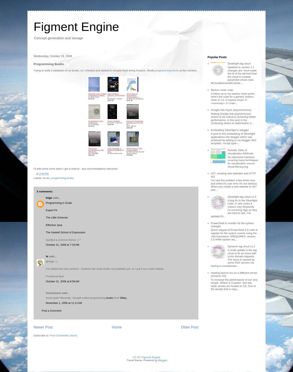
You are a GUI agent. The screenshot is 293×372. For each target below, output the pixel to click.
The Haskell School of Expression (65, 232)
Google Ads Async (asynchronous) (231, 109)
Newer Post (43, 327)
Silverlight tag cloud (238, 63)
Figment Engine (76, 27)
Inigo (49, 197)
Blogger (162, 360)
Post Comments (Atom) (63, 335)
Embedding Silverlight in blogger (230, 130)
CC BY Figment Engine (146, 357)
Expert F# (51, 210)
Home (117, 327)
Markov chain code (222, 90)
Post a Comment (51, 310)
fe (47, 256)
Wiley (123, 297)
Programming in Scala (59, 202)
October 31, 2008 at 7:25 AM (62, 244)
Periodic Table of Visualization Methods (240, 152)
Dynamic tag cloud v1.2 (241, 246)
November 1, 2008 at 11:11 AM (64, 302)
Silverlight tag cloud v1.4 (241, 196)
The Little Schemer (57, 217)
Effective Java (54, 225)
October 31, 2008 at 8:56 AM (62, 281)
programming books (167, 70)
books (46, 178)
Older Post (189, 327)
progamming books (62, 178)
